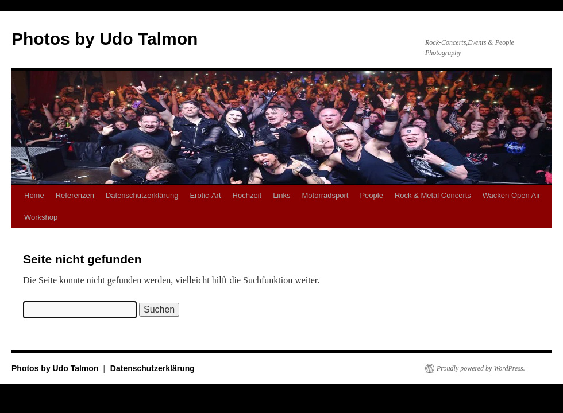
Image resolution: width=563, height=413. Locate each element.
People (371, 195)
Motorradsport (325, 195)
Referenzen (75, 195)
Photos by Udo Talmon (104, 38)
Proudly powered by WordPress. (481, 368)
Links (281, 195)
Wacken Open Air (512, 195)
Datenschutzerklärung (142, 195)
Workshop (40, 217)
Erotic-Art (205, 195)
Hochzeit (247, 195)
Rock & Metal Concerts (433, 195)
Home (34, 195)
